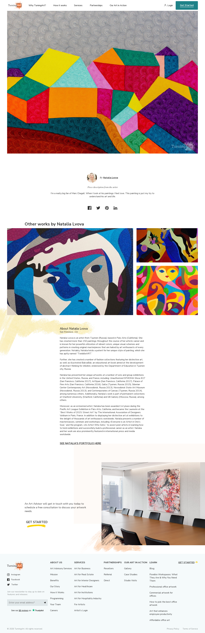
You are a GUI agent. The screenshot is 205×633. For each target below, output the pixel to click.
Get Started (187, 5)
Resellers (109, 568)
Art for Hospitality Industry (87, 598)
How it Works (57, 592)
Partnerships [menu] (96, 5)
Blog (151, 568)
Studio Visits (130, 580)
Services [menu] (78, 5)
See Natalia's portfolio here (80, 443)
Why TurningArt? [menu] (37, 5)
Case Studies (130, 574)
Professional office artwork (163, 586)
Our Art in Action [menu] (118, 5)
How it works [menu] (60, 5)
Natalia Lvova (110, 177)
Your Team (55, 604)
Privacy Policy (173, 628)
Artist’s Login (81, 610)
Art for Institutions (83, 592)
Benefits (54, 580)
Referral (108, 574)
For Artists (79, 604)
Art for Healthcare (83, 586)
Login (170, 5)
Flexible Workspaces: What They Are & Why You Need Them (163, 577)
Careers (54, 610)
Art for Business (82, 568)
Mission (54, 574)
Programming (56, 598)
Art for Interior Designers (86, 580)
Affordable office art (159, 620)
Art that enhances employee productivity (160, 612)
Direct (107, 580)
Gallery (127, 568)
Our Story (55, 586)
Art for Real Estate (84, 574)
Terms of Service (190, 628)
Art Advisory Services (61, 568)
